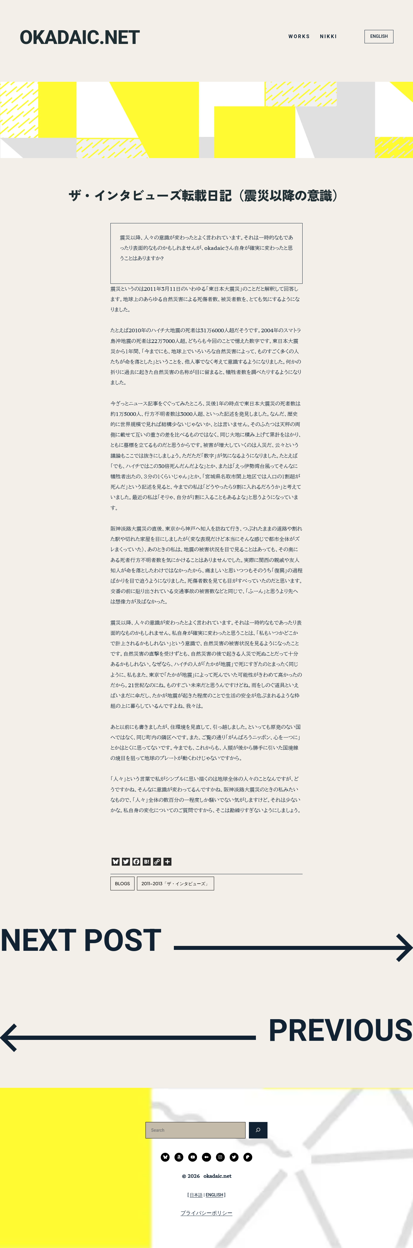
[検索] (258, 1130)
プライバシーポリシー (206, 1213)
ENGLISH (379, 36)
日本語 (196, 1194)
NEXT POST (97, 946)
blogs (122, 883)
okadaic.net (88, 36)
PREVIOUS (325, 1036)
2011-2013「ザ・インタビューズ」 (176, 883)
